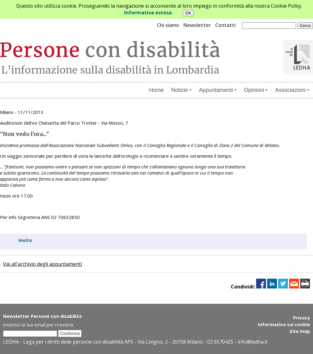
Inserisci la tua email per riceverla (38, 325)
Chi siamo (168, 25)
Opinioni (256, 90)
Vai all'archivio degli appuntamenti (42, 264)
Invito (25, 240)
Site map (299, 331)
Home (156, 90)
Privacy (301, 317)
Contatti (225, 25)
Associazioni (292, 90)
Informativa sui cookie (284, 324)
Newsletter (197, 25)
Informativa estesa (148, 12)
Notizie (181, 90)
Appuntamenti (218, 90)
